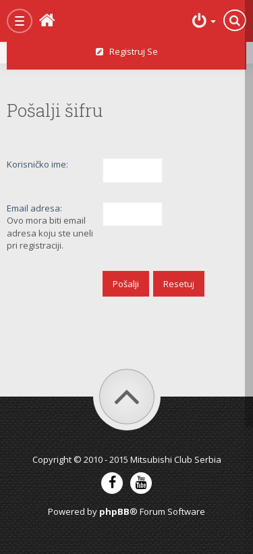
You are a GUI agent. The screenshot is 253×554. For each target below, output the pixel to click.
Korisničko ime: (37, 164)
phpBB (114, 511)
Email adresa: (34, 208)
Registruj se (127, 51)
